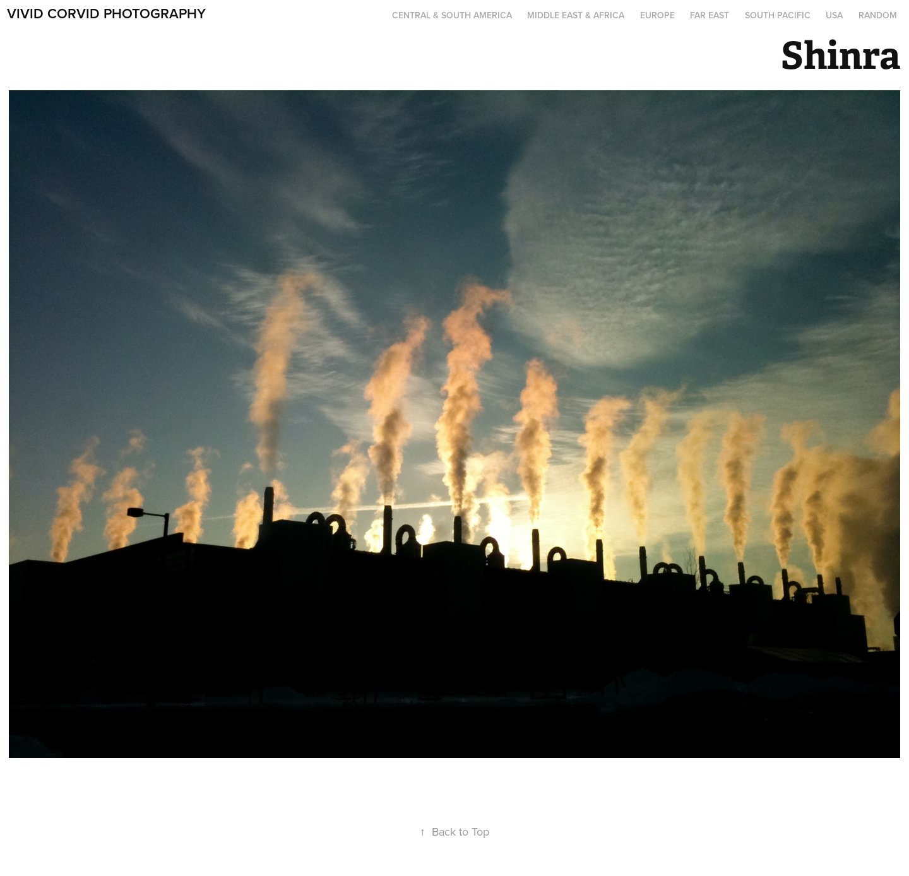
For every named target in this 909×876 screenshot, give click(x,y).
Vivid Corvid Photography (106, 13)
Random (877, 15)
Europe (657, 15)
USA (834, 15)
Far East (709, 15)
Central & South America (452, 15)
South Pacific (778, 15)
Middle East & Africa (575, 15)
